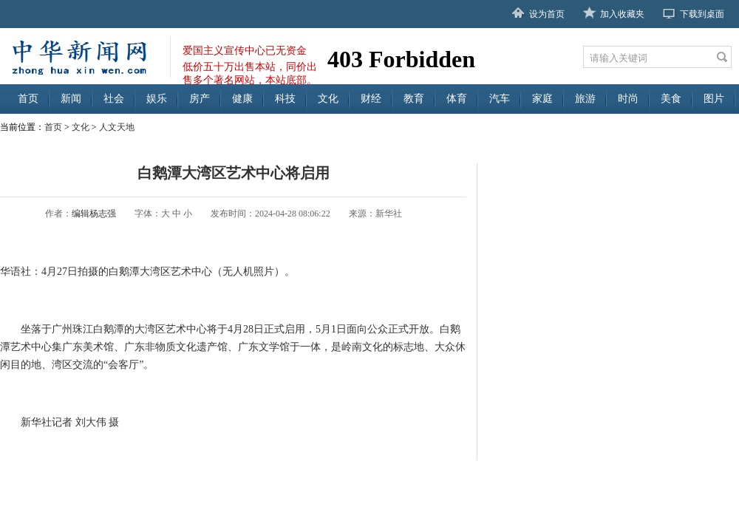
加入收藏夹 (622, 14)
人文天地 (116, 127)
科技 (285, 98)
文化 (328, 98)
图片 (714, 98)
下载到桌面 (702, 14)
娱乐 (156, 98)
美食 (671, 98)
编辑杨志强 (94, 213)
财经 (371, 98)
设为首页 (547, 14)
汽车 (499, 98)
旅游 (585, 98)
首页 (28, 98)
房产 (199, 98)
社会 (113, 98)
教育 (413, 98)
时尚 (628, 98)
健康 (242, 98)
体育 (456, 98)
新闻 (71, 98)
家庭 (542, 98)
